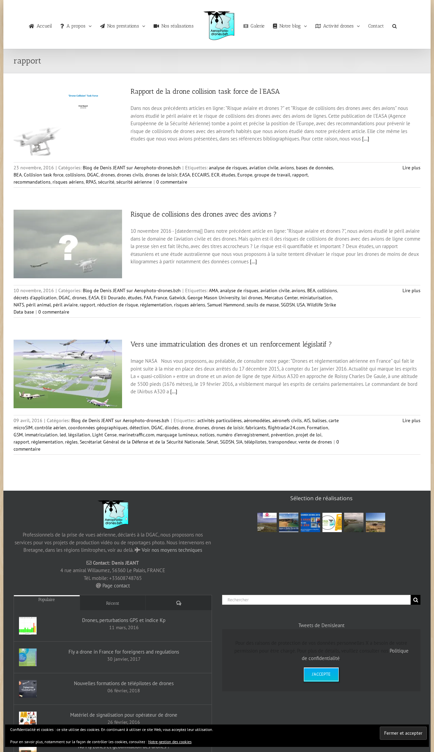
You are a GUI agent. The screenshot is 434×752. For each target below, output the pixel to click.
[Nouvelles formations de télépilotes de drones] (28, 689)
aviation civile (263, 168)
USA (301, 305)
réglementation (156, 305)
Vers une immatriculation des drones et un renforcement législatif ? (231, 344)
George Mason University (213, 298)
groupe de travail (272, 175)
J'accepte (321, 674)
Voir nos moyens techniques (172, 550)
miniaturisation (316, 298)
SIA (239, 442)
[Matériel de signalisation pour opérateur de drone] (28, 720)
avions (287, 168)
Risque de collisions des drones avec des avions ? (204, 214)
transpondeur (282, 442)
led (63, 435)
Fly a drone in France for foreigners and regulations (123, 651)
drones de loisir (161, 175)
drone (187, 428)
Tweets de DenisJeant (321, 625)
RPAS (91, 182)
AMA (213, 290)
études (228, 175)
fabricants (255, 428)
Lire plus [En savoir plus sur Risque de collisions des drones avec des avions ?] (411, 290)
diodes (172, 428)
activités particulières (219, 420)
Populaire (46, 599)
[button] (394, 24)
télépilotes (255, 442)
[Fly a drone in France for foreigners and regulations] (28, 657)
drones (108, 175)
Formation (317, 428)
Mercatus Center (281, 298)
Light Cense (104, 435)
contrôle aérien (50, 428)
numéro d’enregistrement (243, 435)
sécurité (106, 182)
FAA (148, 298)
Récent (112, 603)
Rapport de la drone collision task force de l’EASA (205, 91)
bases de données (314, 168)
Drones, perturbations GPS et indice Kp (123, 620)
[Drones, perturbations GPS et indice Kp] (28, 626)
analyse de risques (228, 168)
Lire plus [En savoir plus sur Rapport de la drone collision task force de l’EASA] (411, 168)
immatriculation (41, 435)
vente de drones (315, 442)
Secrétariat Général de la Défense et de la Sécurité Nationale (142, 442)
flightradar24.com (286, 428)
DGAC (93, 175)
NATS (19, 305)
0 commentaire (171, 182)
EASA (184, 175)
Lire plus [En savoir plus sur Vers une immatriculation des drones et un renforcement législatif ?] (411, 420)
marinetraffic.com (136, 435)
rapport (300, 175)
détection (139, 428)
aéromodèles (257, 420)
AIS (307, 420)
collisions (75, 175)
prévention (282, 435)
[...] (365, 138)
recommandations (32, 182)
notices (207, 435)
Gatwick (177, 298)
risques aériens (68, 182)
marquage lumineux (177, 435)
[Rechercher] (316, 600)
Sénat (212, 442)
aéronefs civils (287, 420)
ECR (215, 175)
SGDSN (288, 305)
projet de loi (308, 435)
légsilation (79, 435)
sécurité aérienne (134, 182)
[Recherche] (415, 600)
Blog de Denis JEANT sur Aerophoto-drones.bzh (132, 168)
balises (319, 420)
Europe (244, 175)
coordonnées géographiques (97, 428)
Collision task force (43, 175)
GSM (18, 435)
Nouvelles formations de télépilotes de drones (124, 683)
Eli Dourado (113, 298)
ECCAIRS (200, 175)
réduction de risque (117, 305)
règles (71, 442)
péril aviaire (65, 305)
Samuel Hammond (225, 305)
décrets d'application (35, 298)
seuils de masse (262, 305)
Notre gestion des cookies (170, 741)
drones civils (130, 175)
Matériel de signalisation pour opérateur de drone (123, 715)
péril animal (38, 305)
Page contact (116, 585)
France (160, 298)
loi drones (251, 298)
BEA (18, 175)
